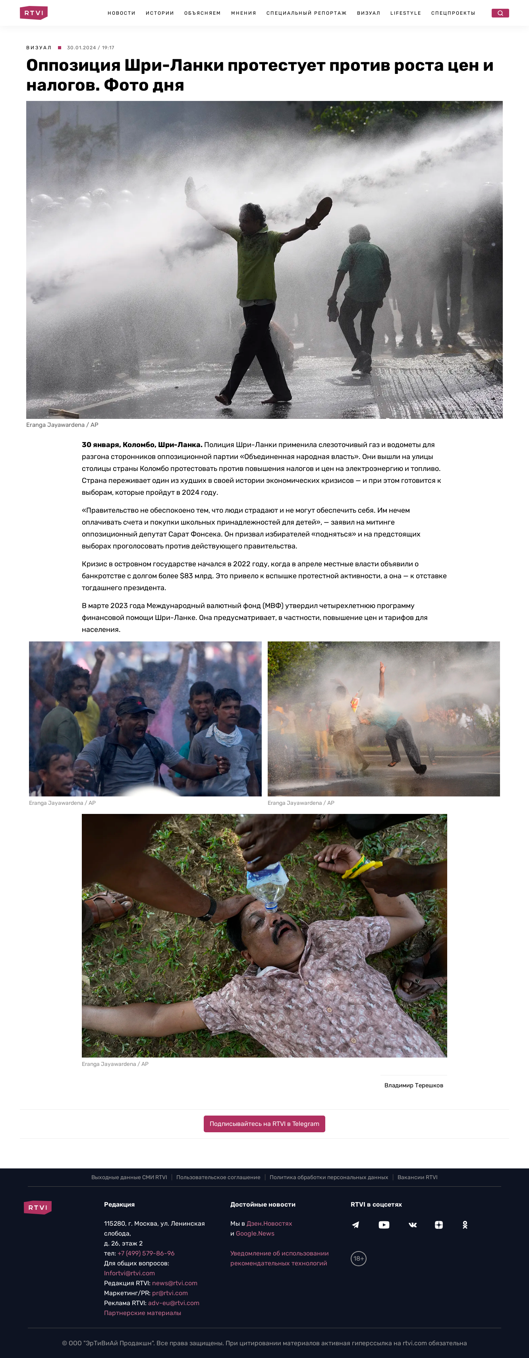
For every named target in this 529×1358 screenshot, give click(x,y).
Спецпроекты (453, 13)
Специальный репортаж (306, 13)
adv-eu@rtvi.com (173, 1303)
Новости (122, 13)
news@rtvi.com (174, 1283)
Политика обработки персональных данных (329, 1177)
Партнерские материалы (142, 1313)
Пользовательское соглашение (218, 1177)
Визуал (368, 13)
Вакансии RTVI (418, 1177)
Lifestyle (405, 13)
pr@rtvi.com (170, 1293)
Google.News (255, 1233)
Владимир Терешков (413, 1085)
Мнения (244, 13)
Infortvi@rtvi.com (129, 1273)
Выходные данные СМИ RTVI (129, 1177)
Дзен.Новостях (269, 1223)
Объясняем (202, 13)
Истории (160, 13)
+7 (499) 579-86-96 (146, 1253)
